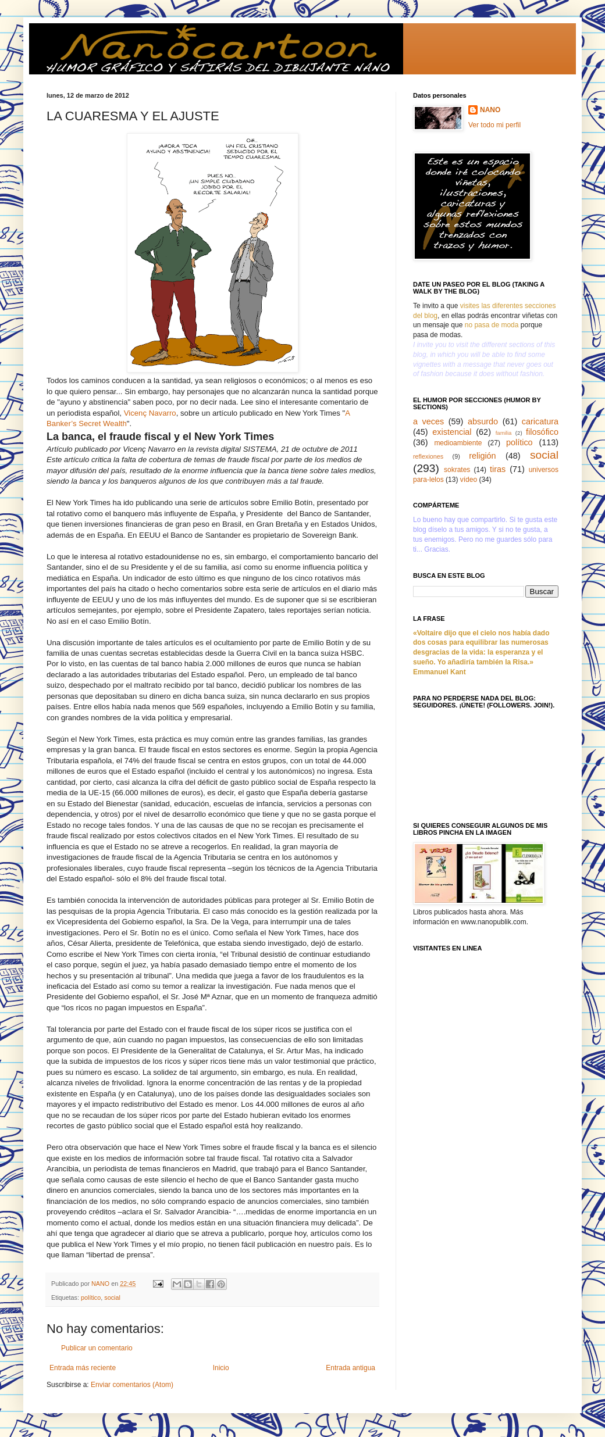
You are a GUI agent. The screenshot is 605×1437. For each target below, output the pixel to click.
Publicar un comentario (97, 1348)
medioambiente (458, 443)
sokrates (457, 470)
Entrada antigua (350, 1368)
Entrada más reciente (82, 1368)
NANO (490, 110)
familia (504, 433)
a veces (428, 421)
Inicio (221, 1368)
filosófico (542, 432)
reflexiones (428, 456)
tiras (498, 469)
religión (482, 455)
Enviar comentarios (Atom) (132, 1385)
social (112, 1297)
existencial (451, 432)
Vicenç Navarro (150, 413)
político (91, 1297)
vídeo (468, 480)
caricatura (540, 421)
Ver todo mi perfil (494, 125)
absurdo (483, 421)
